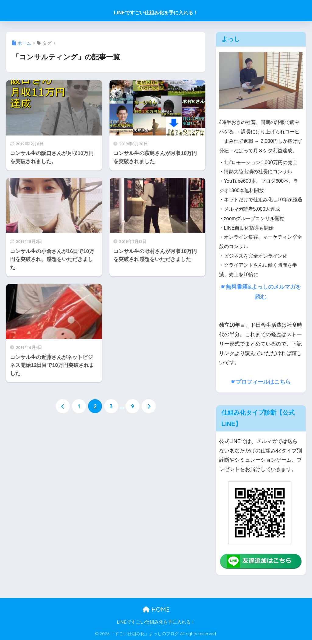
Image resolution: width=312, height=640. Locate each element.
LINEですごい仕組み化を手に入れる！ (156, 12)
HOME (156, 609)
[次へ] (149, 406)
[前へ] (63, 406)
